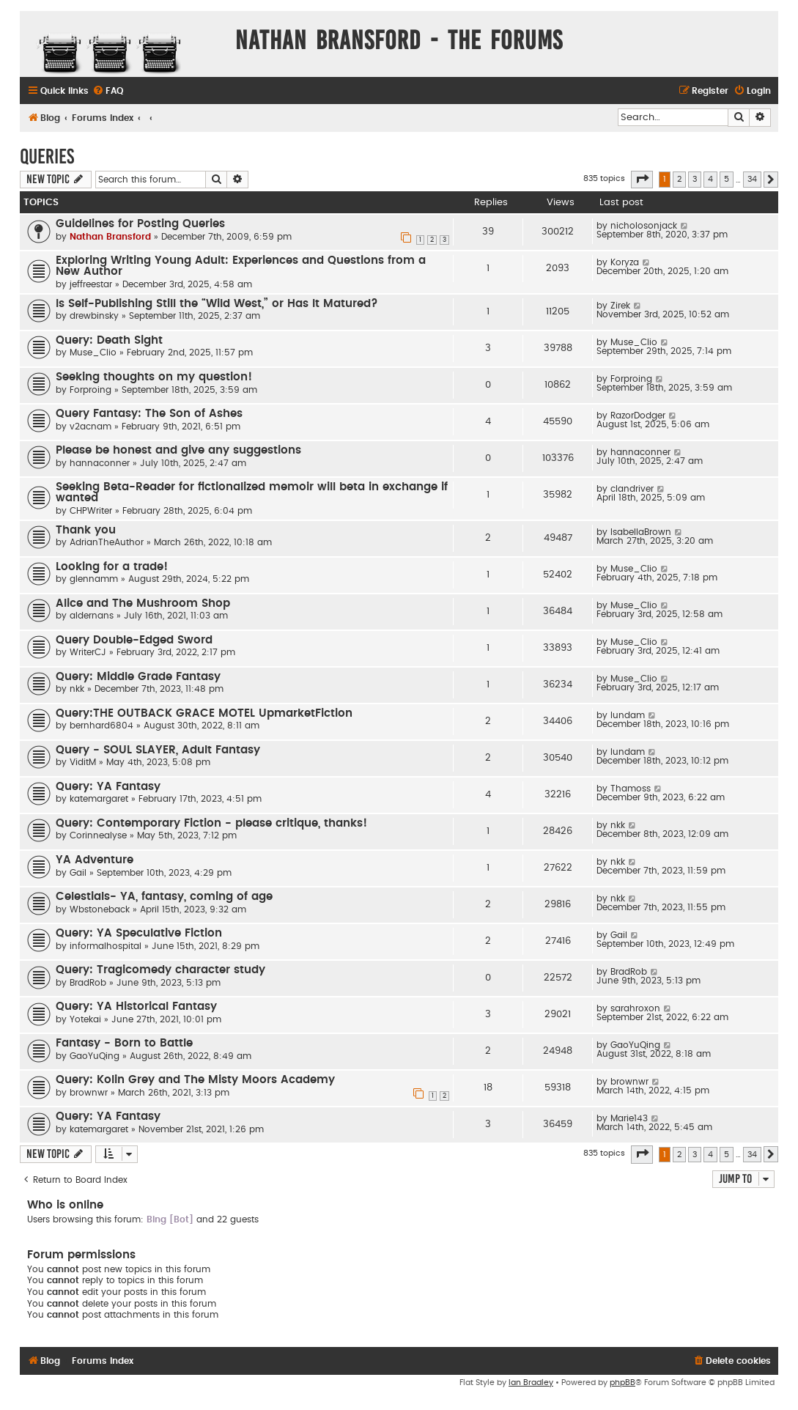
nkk (77, 688)
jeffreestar (91, 284)
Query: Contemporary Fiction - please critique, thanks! (211, 823)
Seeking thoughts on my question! (154, 377)
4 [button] (710, 179)
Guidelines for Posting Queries (140, 223)
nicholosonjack (643, 225)
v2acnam (90, 426)
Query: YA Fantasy (108, 786)
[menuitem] (107, 91)
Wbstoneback (100, 909)
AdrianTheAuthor (107, 542)
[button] (642, 179)
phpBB (622, 1382)
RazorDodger (637, 415)
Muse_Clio (93, 352)
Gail (78, 872)
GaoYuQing (94, 1056)
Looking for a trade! (112, 566)
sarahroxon (635, 1008)
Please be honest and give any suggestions (178, 450)
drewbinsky (94, 315)
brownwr (89, 1092)
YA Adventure (94, 860)
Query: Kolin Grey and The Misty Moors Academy (195, 1079)
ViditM (83, 762)
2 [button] (679, 179)
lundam (627, 715)
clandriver (632, 488)
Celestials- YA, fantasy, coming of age (164, 896)
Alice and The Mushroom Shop (143, 603)
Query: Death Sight (109, 340)
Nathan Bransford (110, 236)
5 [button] (726, 179)
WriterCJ (88, 652)
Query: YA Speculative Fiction (139, 933)
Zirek (620, 305)
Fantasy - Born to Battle (124, 1043)
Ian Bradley (531, 1382)
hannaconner (100, 463)
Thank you (86, 530)
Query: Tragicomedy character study (160, 969)
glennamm (94, 579)
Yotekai (85, 1019)
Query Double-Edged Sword (134, 640)
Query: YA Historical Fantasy (136, 1006)
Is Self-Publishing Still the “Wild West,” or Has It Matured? (217, 303)
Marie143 (629, 1118)
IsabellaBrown (640, 532)
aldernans (92, 615)
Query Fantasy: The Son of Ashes (149, 413)
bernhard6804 (101, 725)
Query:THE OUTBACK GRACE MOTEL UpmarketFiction (204, 713)
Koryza (624, 262)
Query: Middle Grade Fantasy (138, 676)
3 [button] (694, 179)
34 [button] (752, 179)
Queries (47, 156)
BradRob (88, 982)
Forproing (90, 389)
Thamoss (630, 788)
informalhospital (105, 946)
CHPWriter (91, 510)
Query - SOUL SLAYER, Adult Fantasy (158, 750)
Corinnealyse (98, 835)
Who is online (65, 1205)
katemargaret (99, 798)
